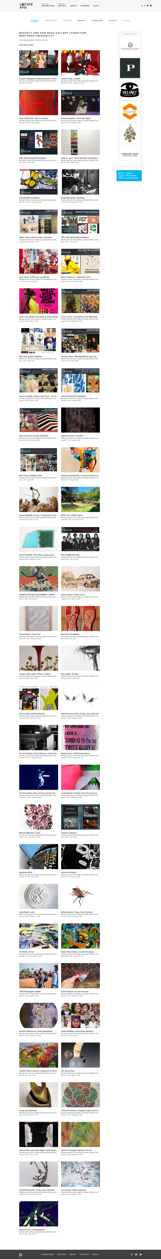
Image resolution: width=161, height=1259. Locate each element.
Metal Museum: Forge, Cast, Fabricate (77, 912)
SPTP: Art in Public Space (72, 515)
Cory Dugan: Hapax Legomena (74, 1190)
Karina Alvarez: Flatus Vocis (73, 595)
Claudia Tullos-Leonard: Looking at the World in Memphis (43, 1071)
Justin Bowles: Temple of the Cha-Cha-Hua (79, 793)
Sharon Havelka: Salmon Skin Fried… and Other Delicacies (44, 396)
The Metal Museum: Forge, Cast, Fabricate (37, 1190)
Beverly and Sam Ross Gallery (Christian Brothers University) (39, 81)
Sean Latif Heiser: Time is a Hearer (33, 118)
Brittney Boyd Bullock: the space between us (80, 476)
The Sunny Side (67, 1071)
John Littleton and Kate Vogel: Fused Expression (39, 1150)
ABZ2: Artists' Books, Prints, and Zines (35, 237)
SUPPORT (85, 6)
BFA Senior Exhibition (70, 634)
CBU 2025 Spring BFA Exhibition (33, 158)
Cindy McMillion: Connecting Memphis (77, 1031)
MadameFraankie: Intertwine (73, 198)
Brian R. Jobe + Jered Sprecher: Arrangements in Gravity (85, 158)
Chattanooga (97, 20)
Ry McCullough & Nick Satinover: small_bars (38, 753)
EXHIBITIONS (48, 6)
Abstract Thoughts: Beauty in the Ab (76, 1150)
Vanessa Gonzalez (68, 872)
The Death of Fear (26, 952)
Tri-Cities (126, 20)
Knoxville (113, 20)
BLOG (96, 6)
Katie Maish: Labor (27, 912)
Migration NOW (25, 872)
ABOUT (73, 6)
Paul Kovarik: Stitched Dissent (32, 714)
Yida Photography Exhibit (30, 992)
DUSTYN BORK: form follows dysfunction (36, 555)
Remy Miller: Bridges (70, 674)
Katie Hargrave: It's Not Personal (74, 992)
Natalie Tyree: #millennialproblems (75, 753)
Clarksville (67, 20)
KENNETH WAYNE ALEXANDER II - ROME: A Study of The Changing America (51, 595)
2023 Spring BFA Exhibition (30, 357)
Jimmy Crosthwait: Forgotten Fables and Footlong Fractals (86, 1111)
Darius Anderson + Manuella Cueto (75, 277)
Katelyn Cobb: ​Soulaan (70, 79)
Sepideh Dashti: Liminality (72, 436)
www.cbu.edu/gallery (27, 40)
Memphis (35, 20)
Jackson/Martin (51, 20)
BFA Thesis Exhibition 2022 (30, 476)
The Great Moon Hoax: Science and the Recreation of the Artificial (46, 793)
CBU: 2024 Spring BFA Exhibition (75, 237)
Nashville (82, 20)
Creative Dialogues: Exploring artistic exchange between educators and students (53, 79)
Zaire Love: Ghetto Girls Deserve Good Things (38, 317)
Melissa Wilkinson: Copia (29, 833)
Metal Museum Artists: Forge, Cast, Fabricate (80, 714)
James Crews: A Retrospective (32, 1230)
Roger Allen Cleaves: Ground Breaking (77, 952)
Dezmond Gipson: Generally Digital (76, 118)
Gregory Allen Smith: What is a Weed (34, 674)
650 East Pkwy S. (42, 40)
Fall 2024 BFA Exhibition (29, 198)
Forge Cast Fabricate (28, 1111)
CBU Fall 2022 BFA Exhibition (73, 396)
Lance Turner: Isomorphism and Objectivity (79, 317)
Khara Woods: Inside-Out (29, 634)
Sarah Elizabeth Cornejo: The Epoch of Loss (37, 515)
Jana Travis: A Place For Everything (34, 277)
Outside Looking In (69, 833)
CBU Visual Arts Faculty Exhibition (33, 436)
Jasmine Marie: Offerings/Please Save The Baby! (81, 357)
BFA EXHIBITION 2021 (70, 555)
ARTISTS (62, 6)
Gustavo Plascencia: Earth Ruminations (36, 1031)
